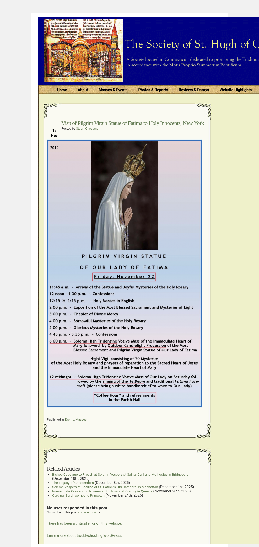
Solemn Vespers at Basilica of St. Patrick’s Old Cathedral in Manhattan (105, 487)
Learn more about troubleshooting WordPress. (84, 535)
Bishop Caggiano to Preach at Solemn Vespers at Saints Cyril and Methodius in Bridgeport (120, 474)
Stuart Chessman (88, 128)
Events (69, 420)
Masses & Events (113, 90)
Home (62, 90)
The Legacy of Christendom (73, 483)
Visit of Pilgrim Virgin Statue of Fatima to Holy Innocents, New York (132, 123)
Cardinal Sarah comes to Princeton (78, 495)
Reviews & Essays (194, 90)
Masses (81, 420)
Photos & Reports (153, 90)
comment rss (87, 512)
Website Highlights (236, 90)
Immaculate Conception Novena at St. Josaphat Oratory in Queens (102, 491)
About (83, 90)
